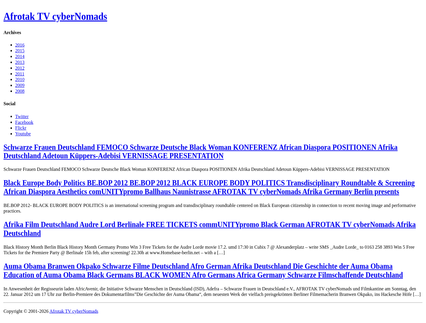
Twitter (22, 116)
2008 (19, 91)
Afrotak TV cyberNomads (55, 16)
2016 (19, 45)
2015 (19, 50)
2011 (19, 73)
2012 (19, 68)
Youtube (23, 133)
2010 (19, 79)
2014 (19, 56)
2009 (19, 85)
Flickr (20, 128)
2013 (19, 62)
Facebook (24, 122)
